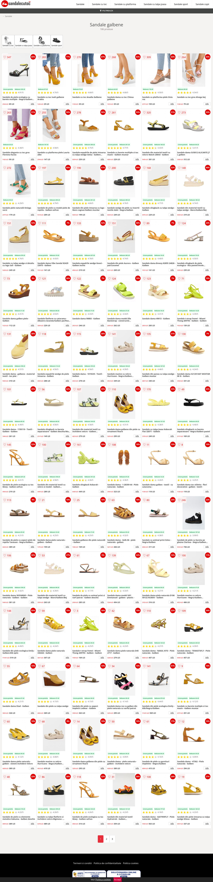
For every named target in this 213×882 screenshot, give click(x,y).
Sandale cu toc (99, 4)
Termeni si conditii (82, 863)
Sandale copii (202, 4)
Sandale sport (181, 4)
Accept (117, 879)
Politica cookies (131, 863)
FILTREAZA (106, 11)
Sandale (80, 4)
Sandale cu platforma (125, 4)
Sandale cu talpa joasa (155, 4)
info (32, 104)
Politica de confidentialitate (107, 863)
